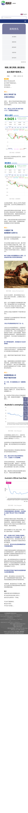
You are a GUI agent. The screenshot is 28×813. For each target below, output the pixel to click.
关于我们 (17, 632)
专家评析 (14, 79)
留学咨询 (14, 84)
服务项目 (22, 632)
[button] (2, 17)
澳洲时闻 (14, 68)
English (24, 14)
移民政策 (14, 74)
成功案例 (14, 63)
